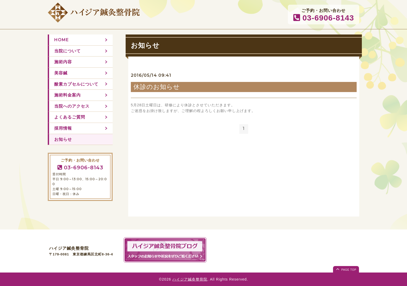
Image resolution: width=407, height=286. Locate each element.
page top (345, 268)
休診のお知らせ (156, 86)
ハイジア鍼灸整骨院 (189, 279)
